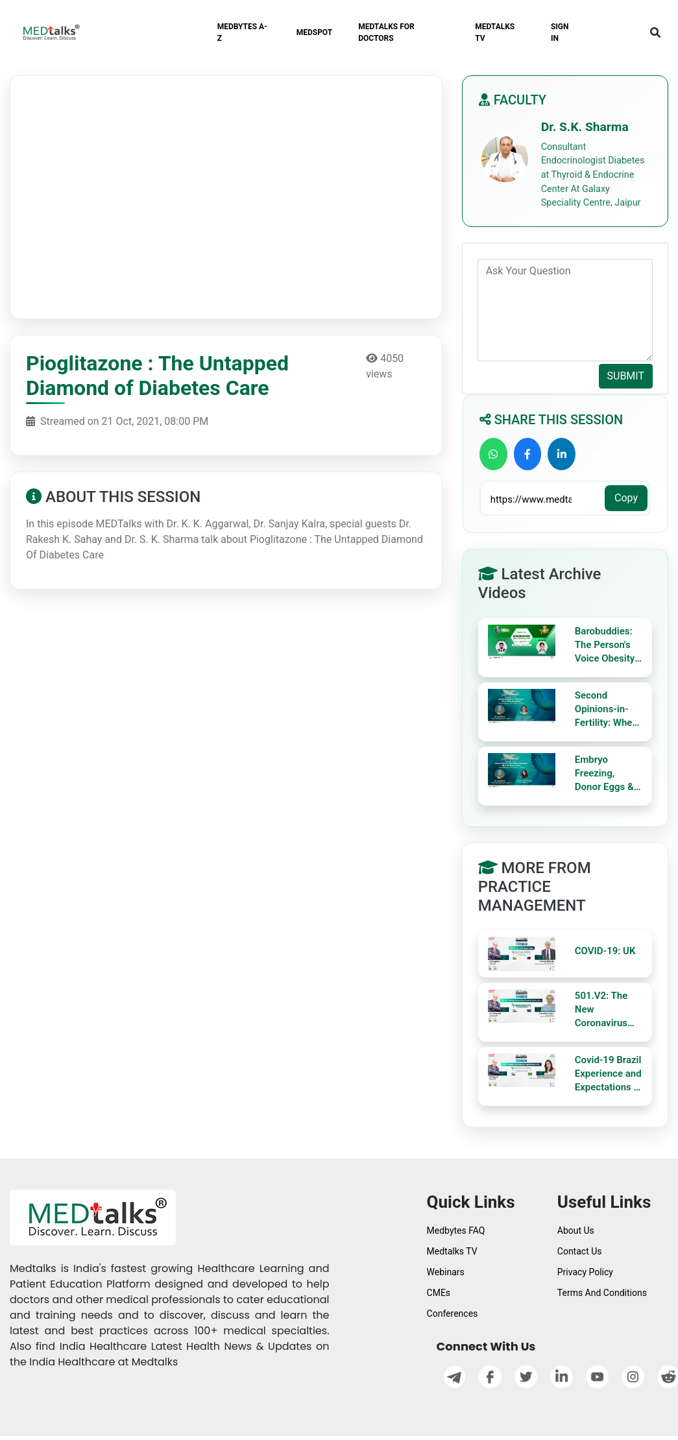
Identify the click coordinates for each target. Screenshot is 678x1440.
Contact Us (579, 1251)
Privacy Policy (585, 1272)
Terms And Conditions (602, 1293)
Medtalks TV (452, 1251)
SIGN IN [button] (560, 32)
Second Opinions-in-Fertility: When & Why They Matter (606, 710)
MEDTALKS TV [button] (495, 32)
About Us (575, 1230)
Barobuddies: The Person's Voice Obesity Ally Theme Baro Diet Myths (605, 645)
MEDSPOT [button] (315, 32)
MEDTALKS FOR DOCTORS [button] (386, 32)
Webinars (446, 1272)
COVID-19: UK (605, 951)
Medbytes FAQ (456, 1230)
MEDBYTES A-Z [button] (242, 32)
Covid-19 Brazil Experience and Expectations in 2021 (608, 1074)
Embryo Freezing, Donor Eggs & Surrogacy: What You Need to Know (608, 774)
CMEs (439, 1293)
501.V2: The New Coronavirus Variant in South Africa (602, 1010)
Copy (626, 498)
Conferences (452, 1313)
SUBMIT (625, 376)
